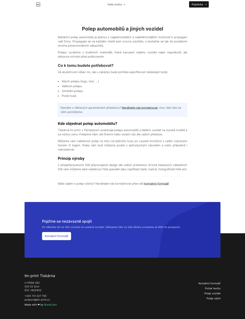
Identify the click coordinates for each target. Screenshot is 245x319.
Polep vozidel (212, 293)
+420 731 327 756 (35, 295)
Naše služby (116, 4)
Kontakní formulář (56, 236)
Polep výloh (213, 298)
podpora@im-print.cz (37, 299)
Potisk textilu (212, 288)
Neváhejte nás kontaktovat (140, 107)
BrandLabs (50, 304)
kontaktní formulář (156, 183)
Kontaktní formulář (209, 283)
